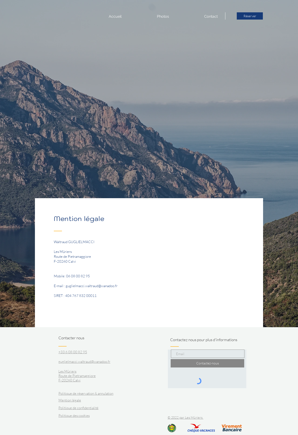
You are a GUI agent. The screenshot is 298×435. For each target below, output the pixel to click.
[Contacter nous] (76, 338)
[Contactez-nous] (207, 363)
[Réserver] (250, 16)
